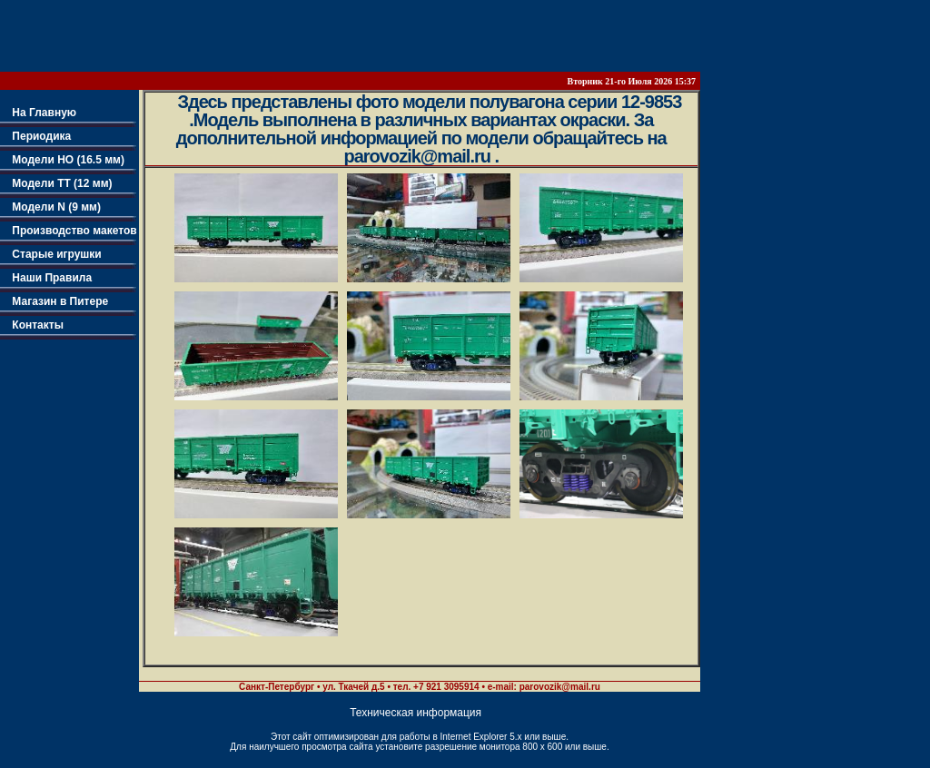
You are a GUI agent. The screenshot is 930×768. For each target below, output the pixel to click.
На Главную (38, 112)
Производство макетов (68, 230)
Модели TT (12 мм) (56, 183)
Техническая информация (415, 712)
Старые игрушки (51, 254)
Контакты (32, 325)
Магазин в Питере (54, 301)
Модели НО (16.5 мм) (62, 159)
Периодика (35, 136)
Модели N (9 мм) (50, 207)
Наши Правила (46, 277)
